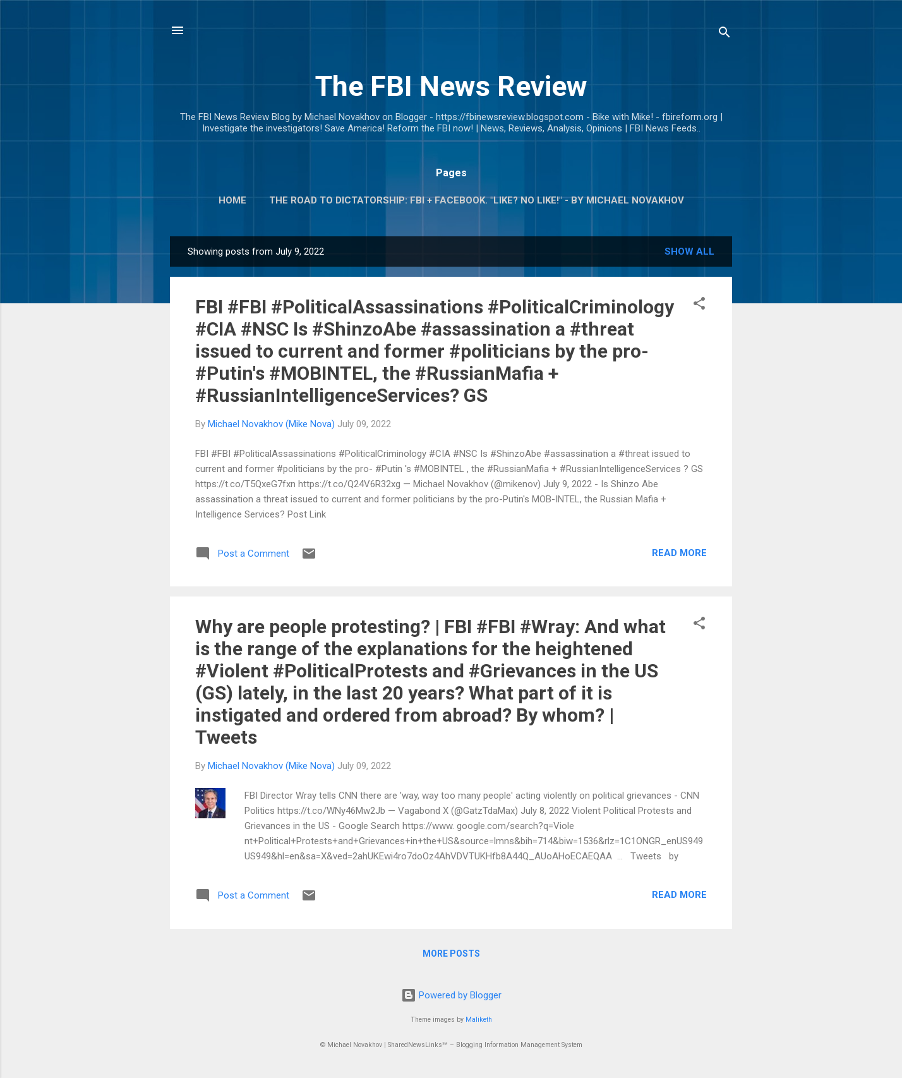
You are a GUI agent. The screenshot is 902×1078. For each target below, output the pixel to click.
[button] (699, 305)
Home (232, 200)
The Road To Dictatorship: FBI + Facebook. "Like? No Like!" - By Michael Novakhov (476, 200)
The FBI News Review (451, 86)
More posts (451, 953)
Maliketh (479, 1019)
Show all (689, 251)
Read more (679, 553)
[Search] (724, 34)
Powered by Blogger (451, 995)
